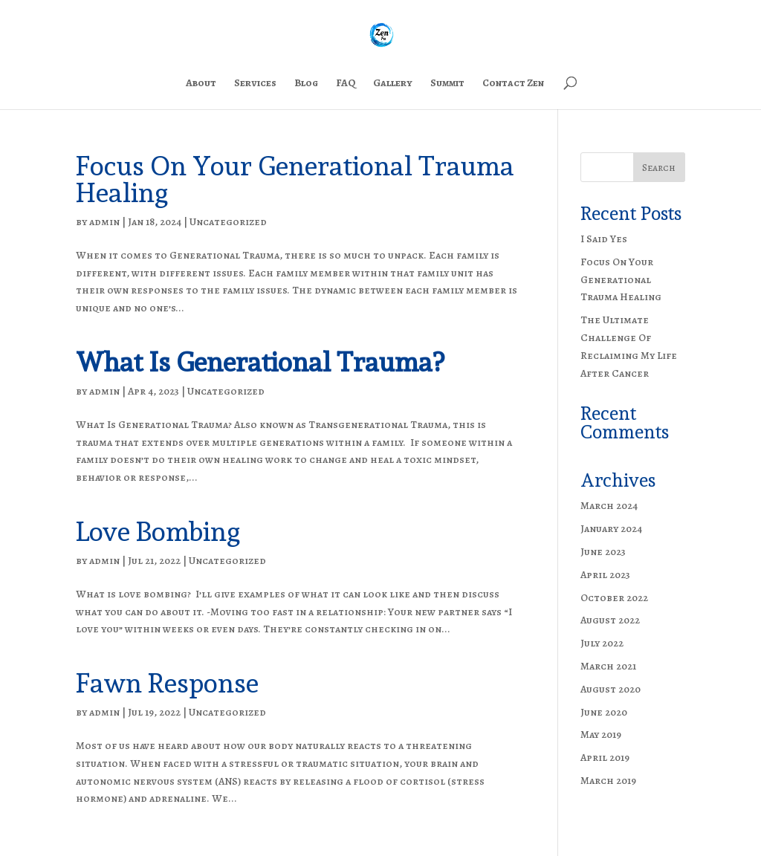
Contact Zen (513, 84)
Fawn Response (167, 682)
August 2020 (610, 689)
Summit (447, 84)
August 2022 (610, 620)
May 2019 (600, 734)
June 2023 (603, 552)
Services (255, 84)
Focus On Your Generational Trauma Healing (295, 179)
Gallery (392, 84)
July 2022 (602, 643)
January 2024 (611, 529)
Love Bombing (158, 531)
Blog (306, 84)
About (201, 84)
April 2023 (605, 575)
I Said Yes (603, 239)
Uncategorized (228, 222)
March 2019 (608, 781)
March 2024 (609, 506)
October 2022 (614, 598)
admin (104, 222)
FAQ (345, 84)
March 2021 (608, 666)
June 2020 (603, 712)
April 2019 (604, 757)
